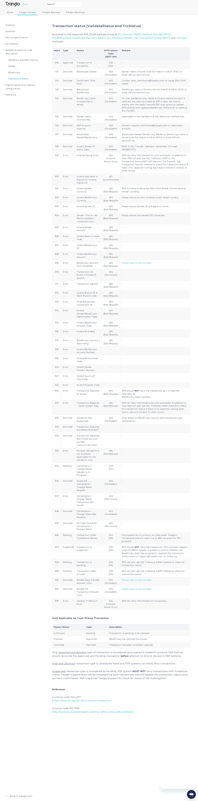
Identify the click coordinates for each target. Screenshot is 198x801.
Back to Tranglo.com (19, 796)
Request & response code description (19, 52)
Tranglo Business (51, 12)
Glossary (10, 25)
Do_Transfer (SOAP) (129, 34)
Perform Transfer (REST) (157, 34)
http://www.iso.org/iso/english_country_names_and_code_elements (93, 712)
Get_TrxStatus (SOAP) (120, 38)
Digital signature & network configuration (20, 87)
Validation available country (23, 60)
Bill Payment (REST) (93, 38)
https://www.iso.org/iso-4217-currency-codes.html (82, 700)
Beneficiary (14, 72)
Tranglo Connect (27, 12)
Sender (12, 66)
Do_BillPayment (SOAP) (66, 38)
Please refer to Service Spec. (137, 263)
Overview (10, 31)
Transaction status (18, 78)
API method (12, 44)
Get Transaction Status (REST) (152, 38)
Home (10, 12)
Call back (181, 38)
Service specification (17, 37)
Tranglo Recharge (75, 12)
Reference (11, 95)
